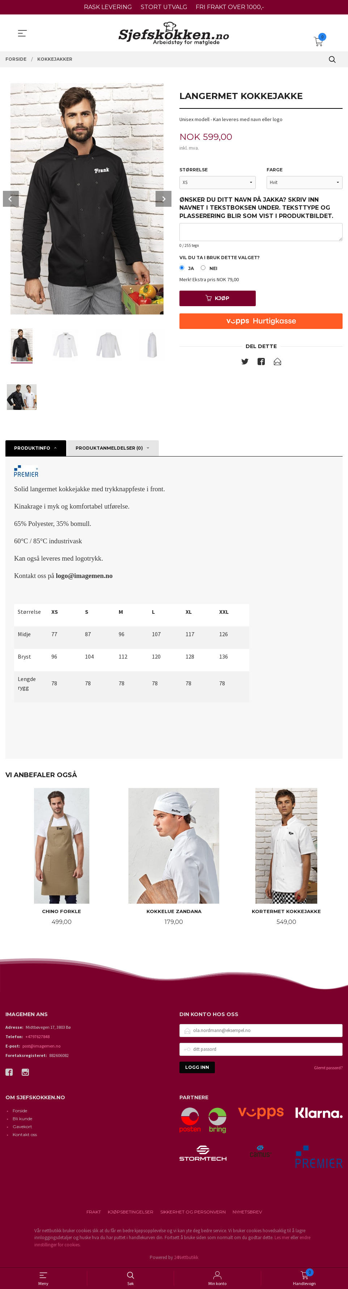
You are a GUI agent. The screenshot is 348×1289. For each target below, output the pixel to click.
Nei (213, 268)
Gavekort (22, 1127)
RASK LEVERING (108, 7)
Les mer (282, 1238)
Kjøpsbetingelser (130, 1212)
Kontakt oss (25, 1135)
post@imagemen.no (41, 1046)
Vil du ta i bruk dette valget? (219, 257)
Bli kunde (22, 1119)
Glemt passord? (328, 1068)
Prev (11, 199)
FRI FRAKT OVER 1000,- (230, 7)
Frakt (93, 1212)
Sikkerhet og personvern (193, 1212)
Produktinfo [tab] (32, 448)
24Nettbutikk (186, 1258)
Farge (275, 169)
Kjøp (217, 298)
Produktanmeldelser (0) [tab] (109, 448)
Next (163, 199)
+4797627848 (37, 1037)
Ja (191, 268)
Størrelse (193, 169)
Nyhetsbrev (247, 1212)
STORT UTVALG (164, 7)
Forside (20, 1111)
